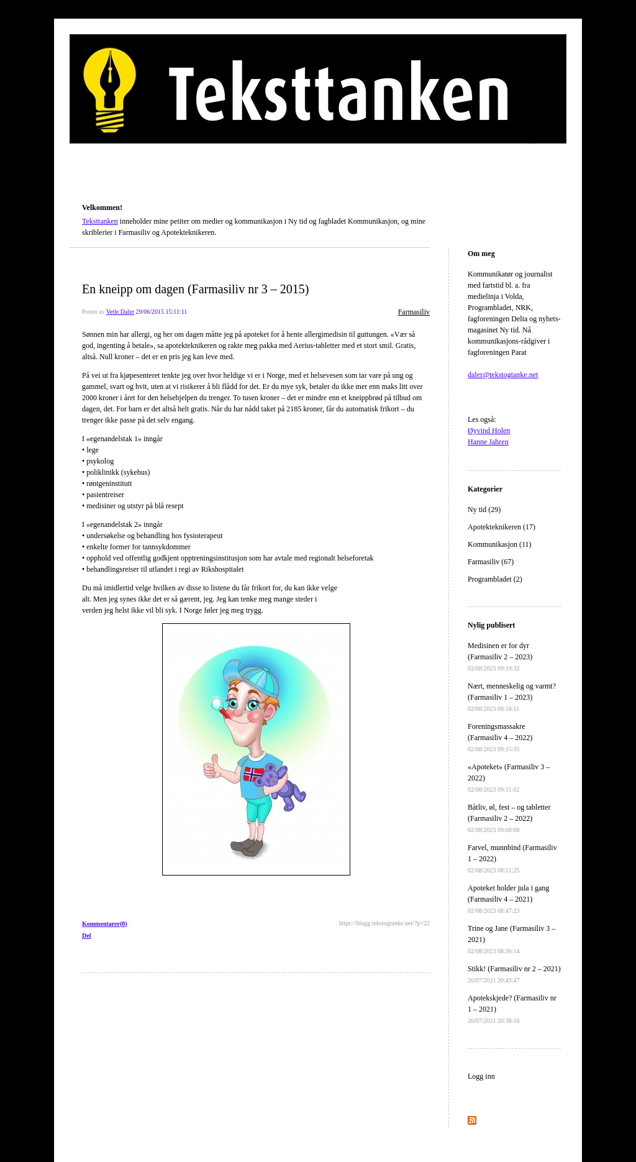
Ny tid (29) (484, 509)
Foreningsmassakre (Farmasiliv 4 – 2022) (500, 737)
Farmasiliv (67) (491, 561)
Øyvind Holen (489, 430)
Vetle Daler (120, 311)
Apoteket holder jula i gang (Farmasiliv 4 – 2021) (508, 899)
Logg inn (481, 1076)
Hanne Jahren (488, 441)
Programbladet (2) (495, 579)
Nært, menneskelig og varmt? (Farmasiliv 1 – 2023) (512, 697)
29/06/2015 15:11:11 (161, 311)
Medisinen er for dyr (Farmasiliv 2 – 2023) (500, 656)
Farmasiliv (414, 312)
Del (86, 935)
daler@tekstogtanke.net (503, 374)
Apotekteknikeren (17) (501, 527)
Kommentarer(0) (104, 923)
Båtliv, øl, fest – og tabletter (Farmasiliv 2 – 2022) (509, 818)
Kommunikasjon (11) (500, 544)
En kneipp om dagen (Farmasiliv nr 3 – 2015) (195, 289)
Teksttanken (97, 189)
